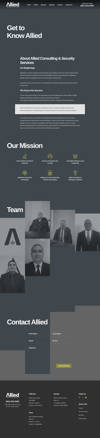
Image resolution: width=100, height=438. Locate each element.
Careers (60, 5)
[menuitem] (29, 5)
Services (43, 5)
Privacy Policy (82, 418)
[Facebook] (79, 397)
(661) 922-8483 (87, 6)
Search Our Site (83, 411)
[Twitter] (83, 397)
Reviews (51, 5)
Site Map (81, 415)
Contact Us (69, 5)
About (36, 5)
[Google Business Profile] (86, 397)
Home (29, 5)
